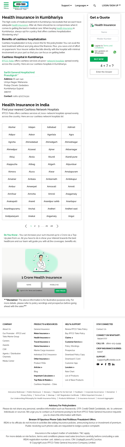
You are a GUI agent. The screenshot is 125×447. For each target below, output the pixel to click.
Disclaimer (111, 392)
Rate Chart (69, 371)
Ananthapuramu (12, 208)
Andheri (51, 208)
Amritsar (12, 194)
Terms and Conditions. (35, 290)
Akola (32, 157)
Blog (36, 371)
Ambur (12, 186)
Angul (71, 216)
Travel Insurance (41, 342)
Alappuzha (12, 164)
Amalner (12, 179)
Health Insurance (41, 338)
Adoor (32, 134)
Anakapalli (12, 201)
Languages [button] (80, 5)
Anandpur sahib (51, 201)
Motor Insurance (41, 333)
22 (51, 225)
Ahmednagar (71, 142)
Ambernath (51, 179)
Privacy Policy (26, 395)
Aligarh (51, 164)
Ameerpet (32, 186)
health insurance (20, 25)
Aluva (32, 171)
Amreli (71, 186)
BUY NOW (99, 59)
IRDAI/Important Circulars (92, 395)
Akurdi (51, 157)
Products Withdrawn (67, 398)
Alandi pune (71, 157)
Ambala (32, 179)
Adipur (12, 134)
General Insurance (42, 329)
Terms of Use (40, 395)
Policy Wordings (72, 346)
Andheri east (71, 208)
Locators (69, 367)
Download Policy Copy (75, 355)
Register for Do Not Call (62, 392)
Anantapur (71, 201)
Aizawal (32, 149)
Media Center (8, 361)
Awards (6, 345)
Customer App (71, 363)
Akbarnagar (71, 149)
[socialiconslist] (97, 364)
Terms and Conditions (103, 47)
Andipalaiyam (12, 216)
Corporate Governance (94, 392)
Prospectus (70, 350)
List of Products (72, 376)
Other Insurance (41, 359)
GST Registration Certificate (68, 395)
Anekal (31, 216)
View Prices (60, 291)
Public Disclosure (34, 392)
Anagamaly (71, 194)
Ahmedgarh (51, 142)
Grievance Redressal (16, 392)
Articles (37, 367)
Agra (71, 134)
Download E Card (72, 359)
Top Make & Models (42, 380)
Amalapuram (71, 171)
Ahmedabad (32, 142)
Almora (12, 171)
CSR (4, 349)
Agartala (51, 134)
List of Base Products (74, 380)
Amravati (51, 186)
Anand (32, 201)
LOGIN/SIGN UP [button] (110, 5)
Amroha (32, 194)
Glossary (47, 392)
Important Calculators (43, 376)
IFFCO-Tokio (8, 61)
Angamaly (52, 216)
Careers (6, 341)
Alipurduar (71, 164)
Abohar (12, 127)
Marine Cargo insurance (44, 350)
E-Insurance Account (86, 398)
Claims (68, 338)
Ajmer (52, 149)
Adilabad (51, 127)
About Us (7, 329)
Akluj (12, 157)
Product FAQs (40, 363)
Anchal (31, 208)
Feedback (79, 392)
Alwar (51, 171)
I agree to (103, 47)
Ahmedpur (12, 149)
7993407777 (102, 338)
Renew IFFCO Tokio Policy (76, 329)
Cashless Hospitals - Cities (45, 384)
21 (47, 225)
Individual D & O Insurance (45, 355)
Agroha (12, 142)
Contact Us (101, 329)
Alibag (32, 164)
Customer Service (73, 342)
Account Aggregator (105, 398)
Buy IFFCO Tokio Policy (75, 333)
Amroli (51, 194)
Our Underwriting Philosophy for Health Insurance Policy (34, 398)
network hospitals (55, 61)
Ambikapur (71, 179)
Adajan (31, 127)
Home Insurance (41, 346)
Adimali (71, 127)
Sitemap (51, 395)
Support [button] (65, 5)
